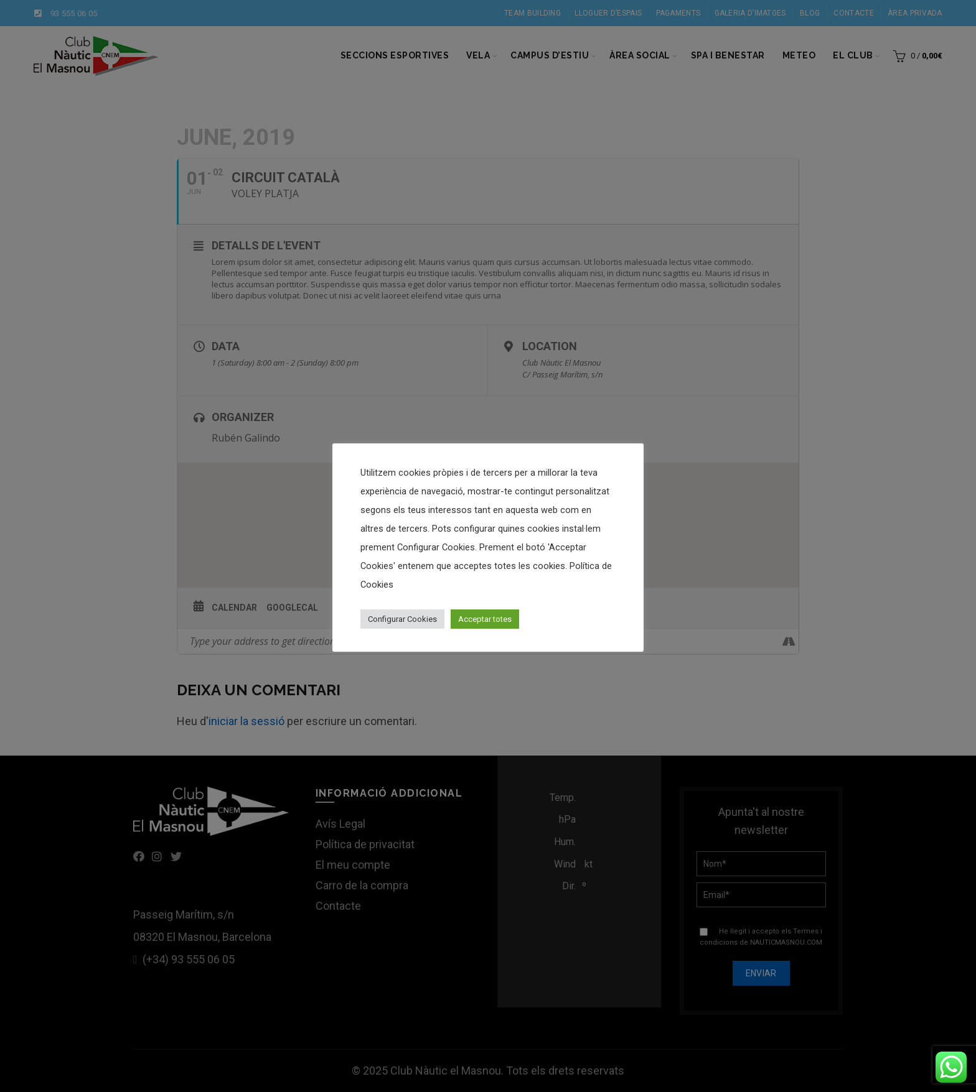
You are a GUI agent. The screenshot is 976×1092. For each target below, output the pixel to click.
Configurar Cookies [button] (402, 619)
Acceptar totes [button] (485, 619)
